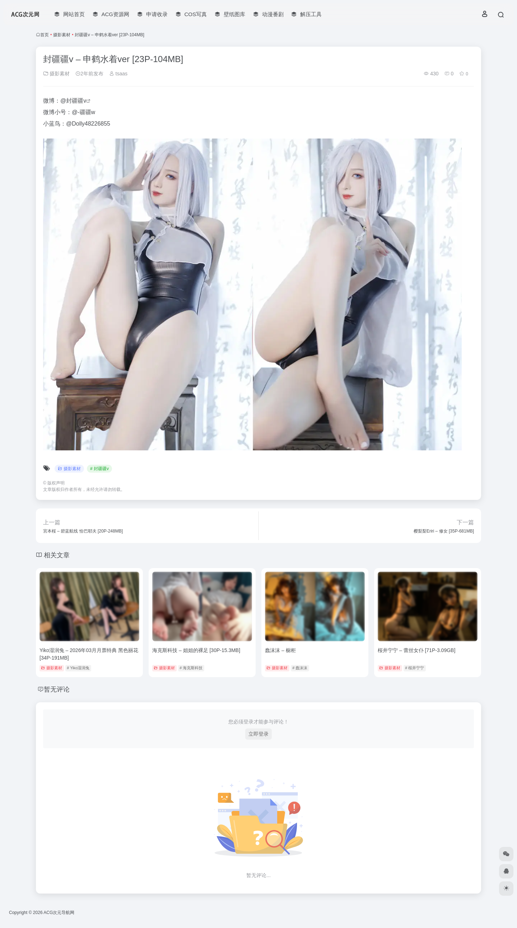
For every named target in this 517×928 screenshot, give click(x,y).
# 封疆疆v (99, 468)
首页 (44, 34)
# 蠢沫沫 (299, 668)
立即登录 (258, 734)
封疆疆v (76, 101)
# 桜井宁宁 (414, 668)
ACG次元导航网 (58, 912)
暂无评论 (57, 689)
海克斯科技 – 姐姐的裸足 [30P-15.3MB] (196, 650)
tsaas (118, 73)
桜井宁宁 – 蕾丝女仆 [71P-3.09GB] (416, 650)
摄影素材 (61, 34)
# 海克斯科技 (191, 668)
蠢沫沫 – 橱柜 (280, 650)
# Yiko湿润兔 (78, 668)
